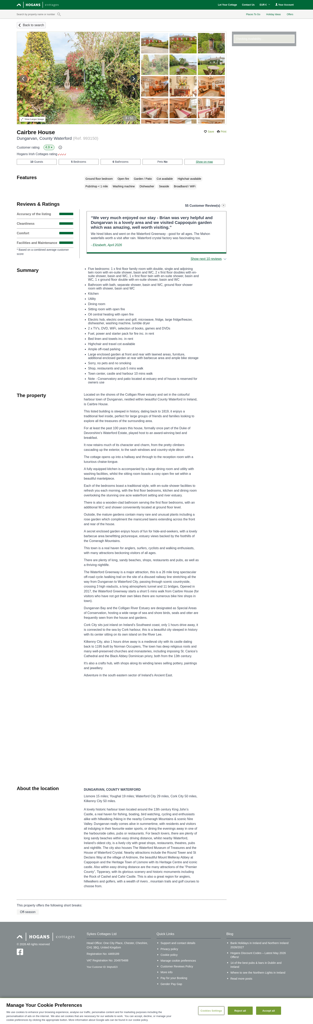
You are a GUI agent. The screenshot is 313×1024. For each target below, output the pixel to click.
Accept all (268, 1010)
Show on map (204, 161)
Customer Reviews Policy (176, 966)
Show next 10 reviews (206, 258)
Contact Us (248, 4)
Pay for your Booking (173, 978)
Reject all (240, 1010)
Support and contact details (177, 943)
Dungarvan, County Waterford (57, 138)
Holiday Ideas (273, 14)
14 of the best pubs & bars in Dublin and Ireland (255, 964)
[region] (156, 1011)
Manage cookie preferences (178, 960)
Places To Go (253, 14)
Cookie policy (169, 954)
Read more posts (241, 978)
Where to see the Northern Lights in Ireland (257, 972)
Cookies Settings (211, 1010)
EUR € (265, 4)
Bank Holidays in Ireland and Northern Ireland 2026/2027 (259, 945)
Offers (290, 14)
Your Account (284, 4)
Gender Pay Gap (171, 984)
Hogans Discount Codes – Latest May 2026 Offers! (258, 955)
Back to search (33, 25)
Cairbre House (36, 132)
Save (211, 131)
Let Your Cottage (227, 4)
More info (166, 972)
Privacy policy (169, 949)
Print (223, 131)
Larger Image (32, 119)
